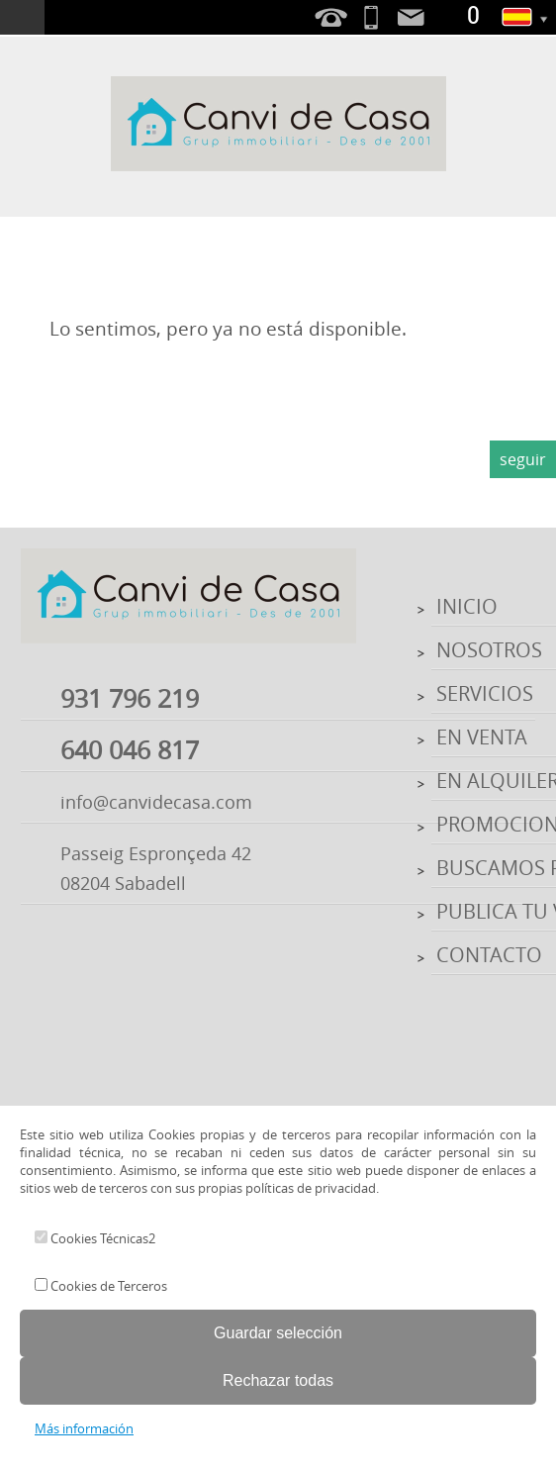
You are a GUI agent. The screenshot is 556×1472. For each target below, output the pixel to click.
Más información (84, 1428)
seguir (523, 459)
